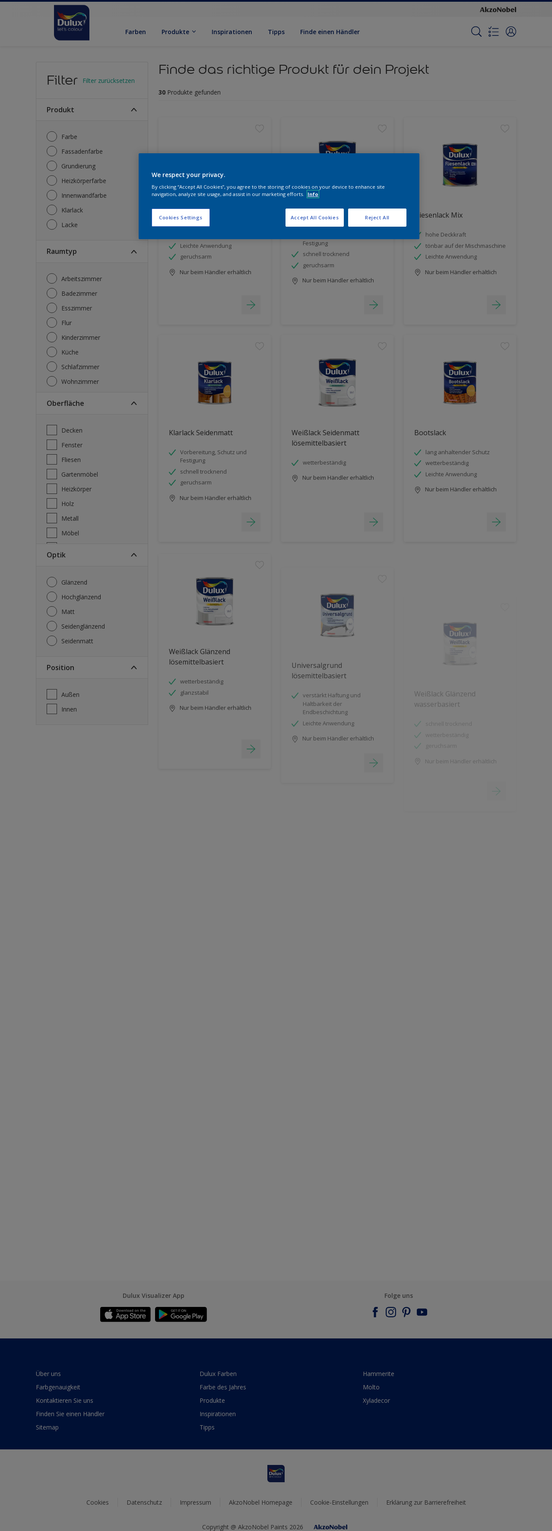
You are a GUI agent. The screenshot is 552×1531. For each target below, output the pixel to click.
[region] (279, 196)
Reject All (377, 217)
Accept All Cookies (315, 217)
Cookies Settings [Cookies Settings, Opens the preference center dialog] (181, 217)
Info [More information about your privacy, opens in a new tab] (313, 194)
